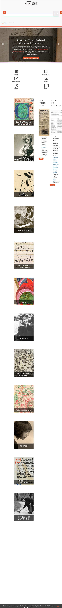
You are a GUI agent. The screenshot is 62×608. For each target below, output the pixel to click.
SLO (2, 23)
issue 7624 (44, 156)
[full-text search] (57, 13)
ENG (6, 23)
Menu (11, 23)
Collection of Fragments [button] (31, 58)
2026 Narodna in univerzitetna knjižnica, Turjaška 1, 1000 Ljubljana (37, 606)
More (41, 158)
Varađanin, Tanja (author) (56, 159)
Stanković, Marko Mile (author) (56, 164)
